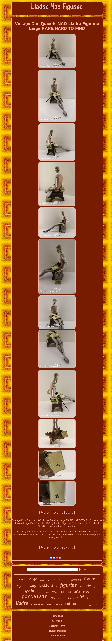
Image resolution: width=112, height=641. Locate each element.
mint (77, 591)
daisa (96, 605)
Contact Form (57, 625)
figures (89, 598)
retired (71, 604)
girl (80, 596)
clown (47, 592)
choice (90, 605)
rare (22, 579)
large (32, 579)
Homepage (57, 615)
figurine (68, 585)
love (81, 586)
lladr (69, 592)
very (53, 597)
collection (37, 604)
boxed (49, 604)
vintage (91, 586)
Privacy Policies (57, 630)
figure (89, 578)
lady (33, 586)
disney (42, 580)
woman (59, 605)
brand (86, 591)
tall (62, 591)
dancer (40, 592)
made (82, 605)
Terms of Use (57, 635)
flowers (70, 598)
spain (29, 590)
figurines (22, 586)
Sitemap (57, 620)
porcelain (35, 596)
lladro (22, 603)
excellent (76, 579)
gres (49, 580)
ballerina (48, 586)
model (55, 591)
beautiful (61, 598)
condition (61, 579)
